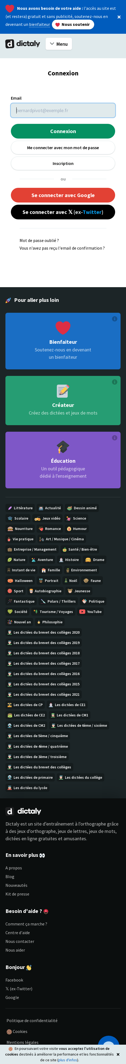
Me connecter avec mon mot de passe (63, 147)
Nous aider (15, 950)
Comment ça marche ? (26, 924)
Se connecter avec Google (63, 195)
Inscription (63, 163)
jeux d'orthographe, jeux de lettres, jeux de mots (66, 831)
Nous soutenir (72, 24)
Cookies (17, 1032)
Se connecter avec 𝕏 (63, 211)
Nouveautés (16, 885)
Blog (9, 876)
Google (12, 997)
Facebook (14, 980)
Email (16, 98)
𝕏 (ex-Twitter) (18, 988)
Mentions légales (23, 1042)
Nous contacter (19, 941)
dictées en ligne (21, 838)
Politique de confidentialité (32, 1020)
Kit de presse (17, 894)
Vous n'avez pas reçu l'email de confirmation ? (62, 248)
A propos (13, 867)
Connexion (63, 131)
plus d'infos (67, 1059)
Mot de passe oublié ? (39, 240)
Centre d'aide (17, 932)
